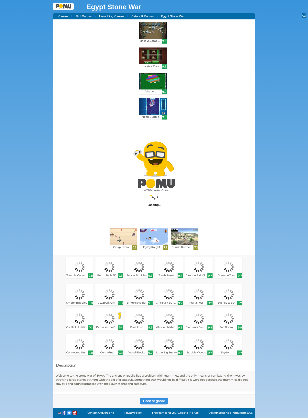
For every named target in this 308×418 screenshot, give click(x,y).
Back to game (154, 401)
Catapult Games (142, 16)
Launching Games (111, 16)
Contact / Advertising (100, 412)
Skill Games (83, 16)
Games (63, 16)
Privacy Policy (133, 412)
